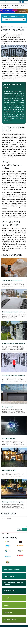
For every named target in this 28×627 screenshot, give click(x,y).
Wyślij (24, 529)
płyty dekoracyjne (9, 591)
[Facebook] (20, 2)
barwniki (6, 598)
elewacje (6, 605)
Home (8, 5)
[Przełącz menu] (26, 2)
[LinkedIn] (23, 2)
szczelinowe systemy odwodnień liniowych (13, 583)
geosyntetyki (8, 612)
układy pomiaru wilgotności (12, 569)
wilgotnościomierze (10, 619)
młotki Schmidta (9, 576)
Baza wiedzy (15, 5)
